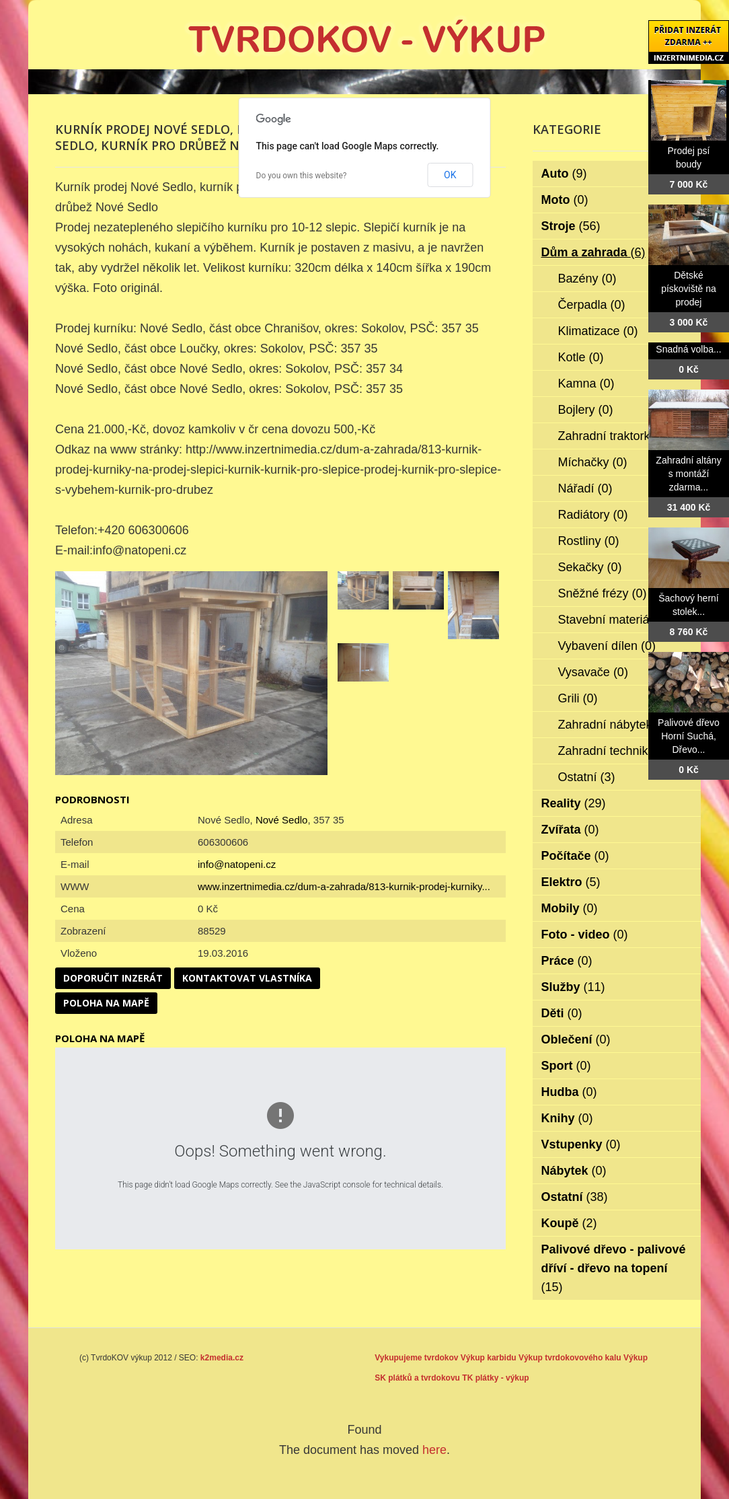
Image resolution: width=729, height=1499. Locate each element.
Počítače (575, 856)
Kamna (586, 383)
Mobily (569, 908)
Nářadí (585, 488)
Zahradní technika (615, 751)
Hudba (569, 1092)
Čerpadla (591, 305)
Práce (566, 960)
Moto (564, 200)
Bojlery (585, 409)
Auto (564, 173)
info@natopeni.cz (237, 864)
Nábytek (574, 1170)
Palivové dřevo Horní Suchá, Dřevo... (689, 736)
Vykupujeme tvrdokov (416, 1357)
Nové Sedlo (282, 820)
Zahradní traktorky (616, 436)
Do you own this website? (301, 175)
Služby (573, 987)
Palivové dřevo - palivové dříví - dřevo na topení (613, 1268)
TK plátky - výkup (495, 1378)
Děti (561, 1013)
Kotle (581, 357)
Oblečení (576, 1039)
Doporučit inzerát (113, 978)
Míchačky (592, 462)
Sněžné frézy (602, 593)
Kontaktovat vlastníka (247, 978)
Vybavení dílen (607, 646)
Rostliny (588, 541)
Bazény (587, 278)
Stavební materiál (614, 619)
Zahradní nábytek (614, 724)
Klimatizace (598, 331)
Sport (566, 1065)
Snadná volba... (688, 349)
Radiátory (593, 514)
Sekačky (590, 567)
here (434, 1450)
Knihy (567, 1118)
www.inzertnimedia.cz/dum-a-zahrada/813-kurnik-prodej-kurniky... (344, 886)
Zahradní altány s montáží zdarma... (688, 473)
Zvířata (570, 829)
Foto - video (584, 934)
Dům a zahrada (593, 252)
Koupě (569, 1223)
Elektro (571, 882)
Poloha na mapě (106, 1002)
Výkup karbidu (488, 1357)
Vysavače (593, 672)
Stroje (571, 226)
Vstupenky (581, 1144)
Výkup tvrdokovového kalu (570, 1357)
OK (450, 175)
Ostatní (586, 777)
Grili (578, 698)
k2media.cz (221, 1357)
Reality (573, 803)
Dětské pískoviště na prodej (688, 288)
